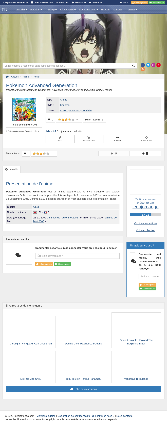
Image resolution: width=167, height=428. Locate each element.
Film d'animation (88, 9)
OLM (36, 206)
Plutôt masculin (94, 119)
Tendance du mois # (24, 124)
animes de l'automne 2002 (63, 217)
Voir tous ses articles (145, 223)
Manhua (118, 9)
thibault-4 (51, 131)
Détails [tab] (13, 169)
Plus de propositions (86, 389)
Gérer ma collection (43, 2)
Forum (132, 9)
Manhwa (105, 9)
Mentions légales (45, 415)
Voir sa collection (145, 230)
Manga (52, 9)
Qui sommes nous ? (103, 415)
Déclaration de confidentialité (74, 415)
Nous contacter (124, 415)
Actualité (21, 9)
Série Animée (68, 9)
